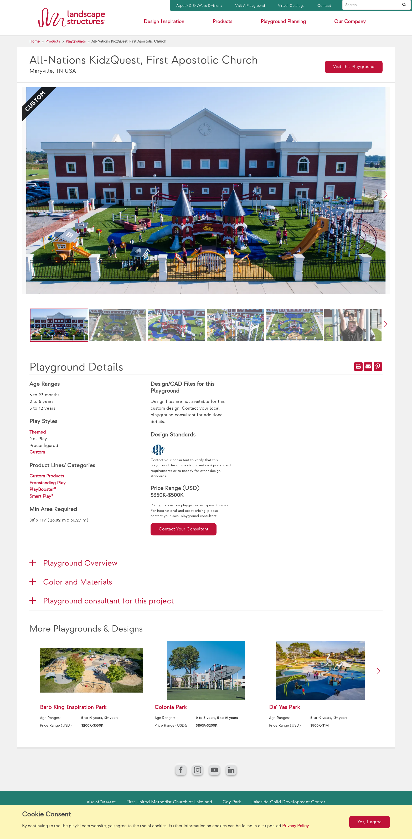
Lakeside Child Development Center (288, 802)
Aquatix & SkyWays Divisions (199, 5)
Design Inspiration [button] (164, 22)
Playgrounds (76, 41)
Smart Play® (41, 496)
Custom (37, 452)
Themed (37, 432)
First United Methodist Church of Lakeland (169, 802)
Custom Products (46, 476)
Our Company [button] (350, 22)
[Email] (368, 366)
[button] (386, 194)
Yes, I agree (369, 822)
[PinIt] (378, 366)
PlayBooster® (42, 489)
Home (34, 41)
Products (52, 41)
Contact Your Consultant (183, 529)
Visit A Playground (250, 5)
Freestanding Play (47, 483)
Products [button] (222, 22)
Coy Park (232, 802)
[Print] (358, 366)
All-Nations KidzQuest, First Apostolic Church (128, 41)
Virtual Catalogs (291, 5)
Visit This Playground (353, 66)
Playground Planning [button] (283, 22)
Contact (324, 5)
